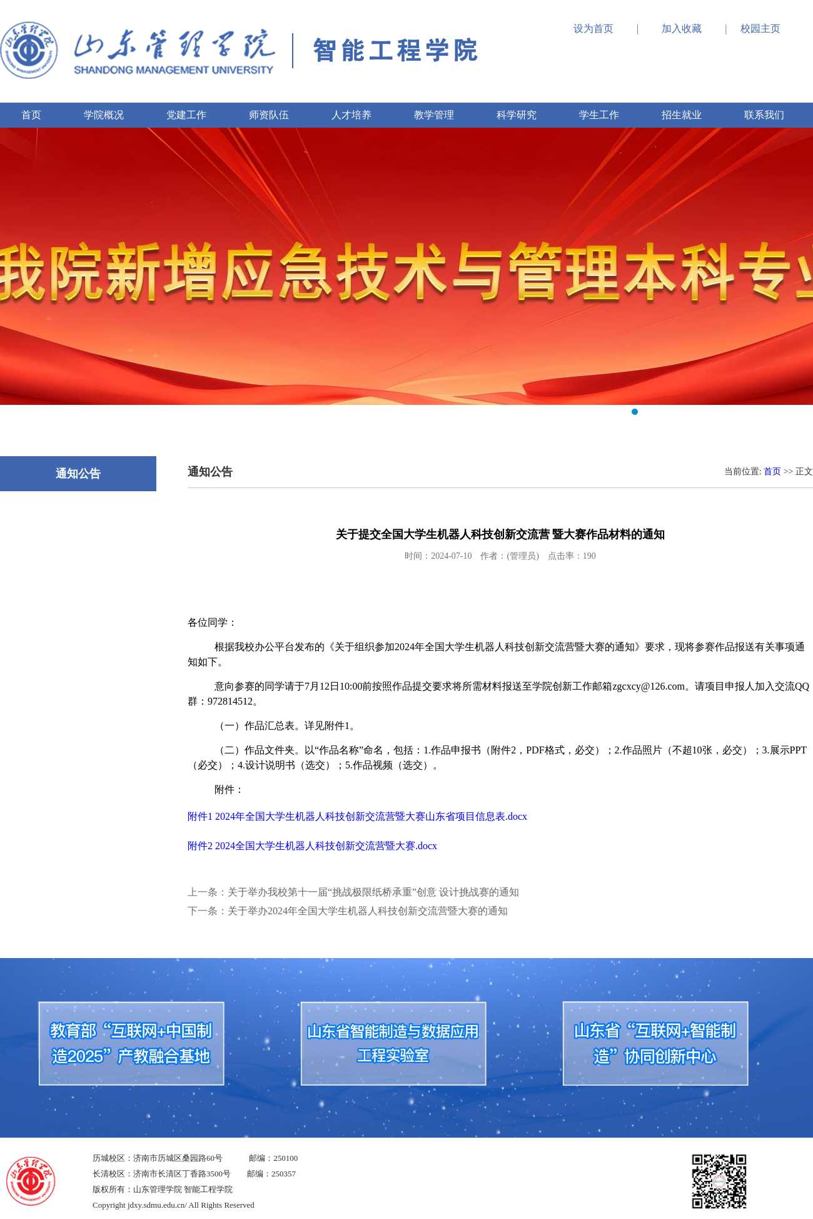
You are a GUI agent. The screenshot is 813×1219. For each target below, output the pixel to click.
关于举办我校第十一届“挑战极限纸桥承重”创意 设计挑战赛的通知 (373, 892)
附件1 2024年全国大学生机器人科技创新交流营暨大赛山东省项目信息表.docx (357, 816)
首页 (772, 471)
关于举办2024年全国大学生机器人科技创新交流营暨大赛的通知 (368, 910)
